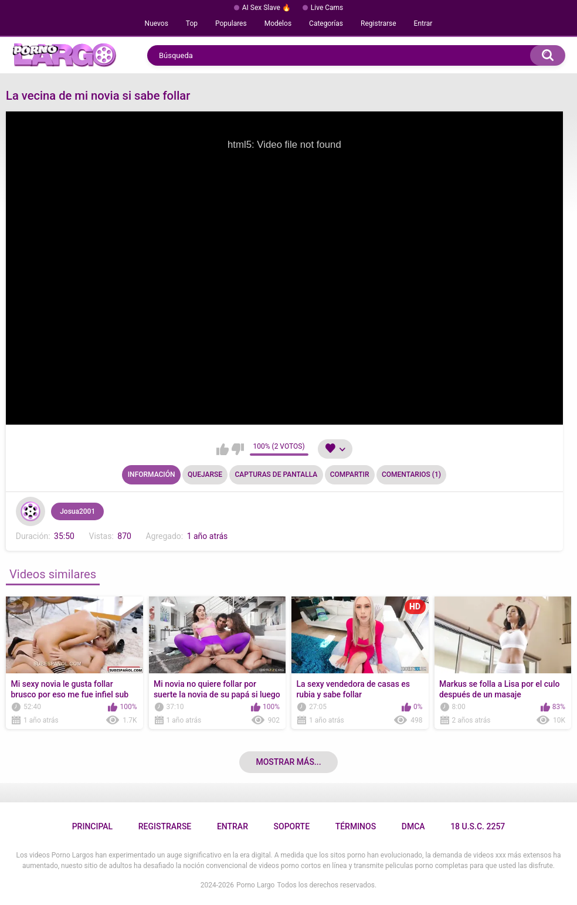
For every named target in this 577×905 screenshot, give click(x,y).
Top (192, 23)
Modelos (277, 23)
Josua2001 (77, 511)
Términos (355, 826)
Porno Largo (255, 885)
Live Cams (327, 8)
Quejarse (205, 474)
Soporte (292, 826)
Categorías (326, 23)
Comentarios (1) (411, 474)
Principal (92, 826)
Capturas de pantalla (276, 474)
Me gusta (222, 449)
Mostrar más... (288, 762)
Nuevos (156, 23)
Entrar (423, 23)
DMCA (413, 826)
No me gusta (238, 449)
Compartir (349, 474)
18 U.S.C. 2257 (477, 826)
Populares (231, 23)
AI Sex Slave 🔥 (266, 8)
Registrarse (378, 23)
